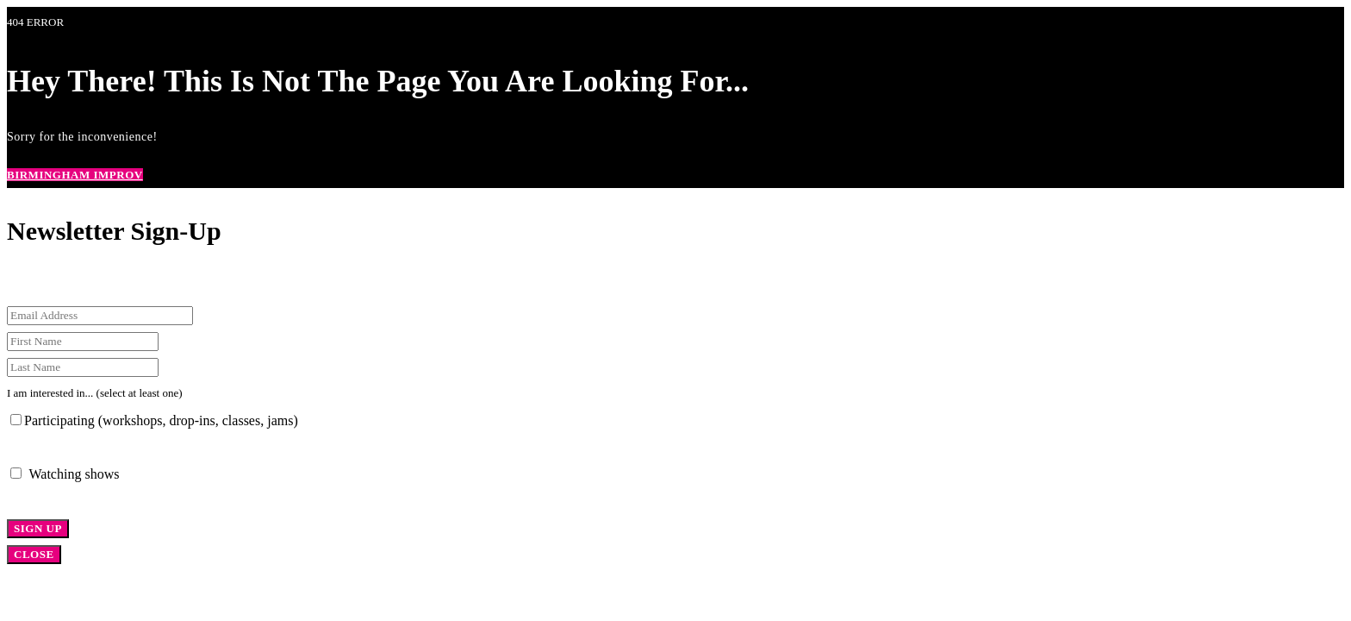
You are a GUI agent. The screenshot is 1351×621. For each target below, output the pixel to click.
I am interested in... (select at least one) (95, 392)
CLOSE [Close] (34, 554)
